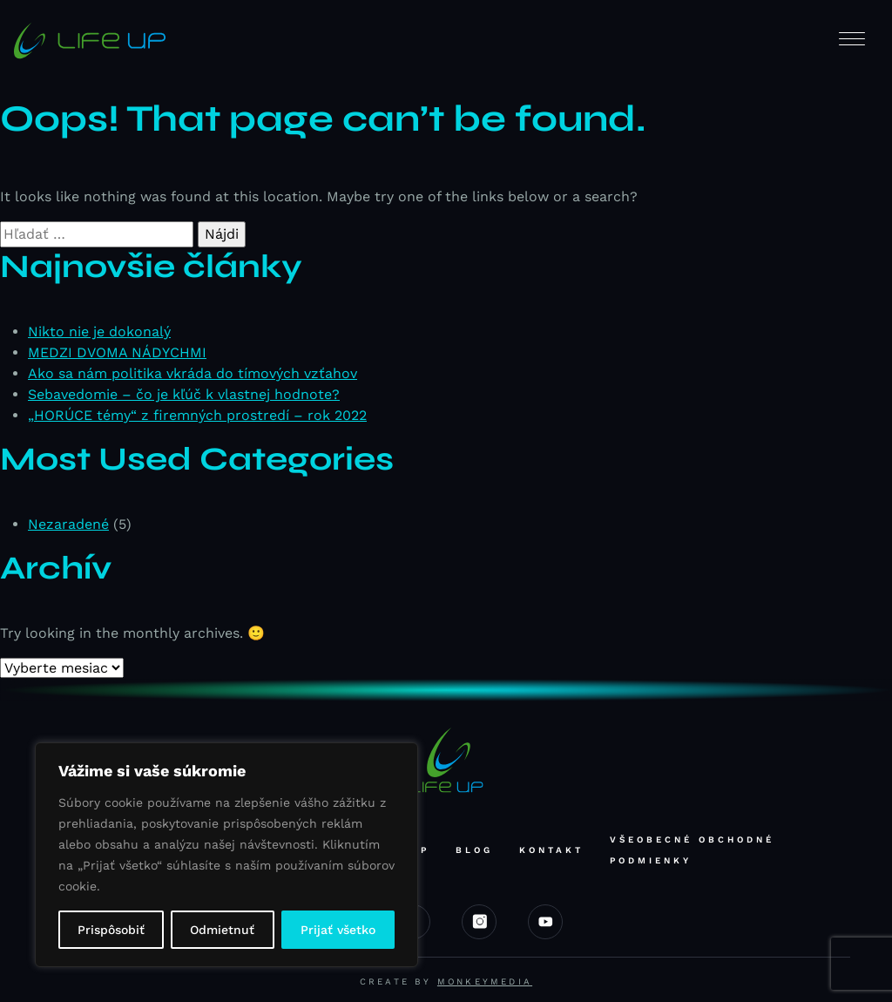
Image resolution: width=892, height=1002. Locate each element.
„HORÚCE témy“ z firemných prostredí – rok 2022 (197, 415)
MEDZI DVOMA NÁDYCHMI (117, 352)
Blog (474, 850)
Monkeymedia (484, 981)
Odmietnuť (222, 930)
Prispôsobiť (111, 930)
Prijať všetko (338, 930)
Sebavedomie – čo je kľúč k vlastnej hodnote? (184, 394)
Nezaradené (68, 524)
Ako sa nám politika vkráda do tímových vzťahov (192, 373)
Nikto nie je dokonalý (99, 331)
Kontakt (551, 850)
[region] (226, 854)
